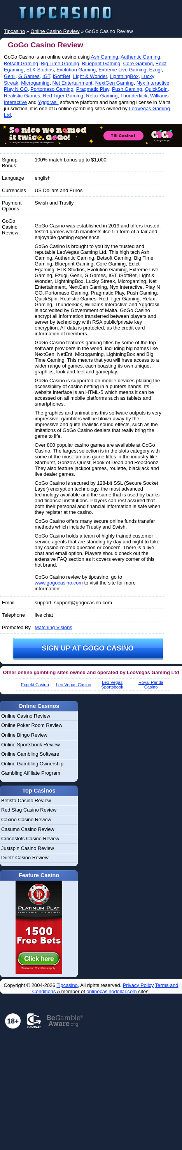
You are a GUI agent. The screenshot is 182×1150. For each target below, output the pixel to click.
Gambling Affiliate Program (30, 773)
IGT (46, 76)
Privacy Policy (138, 985)
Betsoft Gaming (21, 63)
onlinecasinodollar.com (111, 991)
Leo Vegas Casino (73, 684)
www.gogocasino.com (59, 583)
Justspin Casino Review (27, 848)
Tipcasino (66, 985)
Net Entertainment (72, 83)
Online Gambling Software (30, 754)
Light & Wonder (90, 76)
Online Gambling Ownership (32, 764)
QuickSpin (156, 89)
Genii (10, 76)
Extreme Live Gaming (122, 70)
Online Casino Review (25, 716)
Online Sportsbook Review (30, 745)
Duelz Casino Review (25, 857)
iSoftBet (61, 76)
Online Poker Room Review (31, 725)
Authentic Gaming (140, 57)
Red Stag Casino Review (28, 810)
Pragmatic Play (92, 89)
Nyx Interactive (153, 83)
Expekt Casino (35, 684)
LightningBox (124, 76)
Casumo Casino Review (27, 829)
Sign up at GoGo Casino (88, 648)
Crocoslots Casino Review (30, 838)
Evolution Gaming (76, 70)
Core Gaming (138, 63)
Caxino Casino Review (26, 819)
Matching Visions (53, 627)
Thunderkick (133, 96)
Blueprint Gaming (101, 63)
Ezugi (155, 70)
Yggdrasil (48, 102)
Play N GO (16, 89)
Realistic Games (22, 96)
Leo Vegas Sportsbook (112, 684)
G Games (29, 76)
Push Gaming (127, 89)
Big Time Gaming (60, 63)
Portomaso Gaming (51, 89)
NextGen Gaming (114, 83)
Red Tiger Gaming (63, 96)
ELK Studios (40, 70)
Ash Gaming (104, 57)
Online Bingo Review (24, 735)
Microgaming (35, 83)
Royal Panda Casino (150, 684)
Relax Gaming (101, 96)
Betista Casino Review (26, 800)
